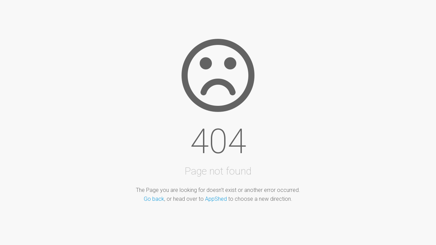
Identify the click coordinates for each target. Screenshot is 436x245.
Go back (154, 199)
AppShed (216, 199)
